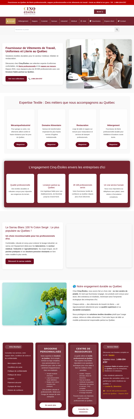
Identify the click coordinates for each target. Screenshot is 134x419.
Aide (84, 21)
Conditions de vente (15, 367)
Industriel (64, 21)
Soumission (96, 21)
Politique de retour (14, 375)
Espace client (109, 21)
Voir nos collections (16, 79)
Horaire (111, 355)
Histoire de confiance (15, 390)
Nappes (35, 21)
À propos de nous (14, 386)
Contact (123, 21)
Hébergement (23, 21)
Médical (74, 21)
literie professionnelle (27, 66)
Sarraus (54, 21)
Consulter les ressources (83, 410)
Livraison (11, 379)
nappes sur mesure (48, 66)
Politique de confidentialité (17, 371)
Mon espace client (14, 363)
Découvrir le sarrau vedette (19, 261)
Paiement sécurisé (14, 382)
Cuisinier (44, 21)
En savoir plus (50, 405)
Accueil (11, 21)
